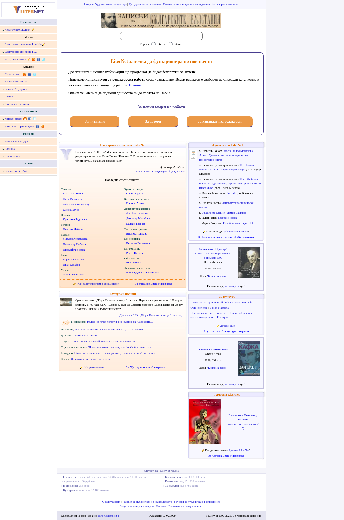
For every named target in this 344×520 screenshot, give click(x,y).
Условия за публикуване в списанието (197, 501)
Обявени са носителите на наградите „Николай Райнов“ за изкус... (115, 353)
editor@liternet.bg (108, 515)
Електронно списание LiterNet (23, 44)
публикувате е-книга (235, 231)
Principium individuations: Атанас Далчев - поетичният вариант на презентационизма (226, 155)
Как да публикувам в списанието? (98, 283)
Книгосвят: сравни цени (19, 126)
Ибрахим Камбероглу (76, 204)
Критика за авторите (17, 103)
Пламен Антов (135, 203)
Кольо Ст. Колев (73, 193)
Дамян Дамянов (236, 212)
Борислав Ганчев (73, 259)
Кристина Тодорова (75, 219)
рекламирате (231, 286)
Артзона (10, 148)
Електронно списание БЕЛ (21, 51)
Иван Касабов (71, 264)
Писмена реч (12, 155)
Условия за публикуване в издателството (147, 501)
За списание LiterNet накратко (153, 283)
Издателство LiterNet (17, 29)
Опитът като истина (86, 335)
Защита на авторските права (137, 506)
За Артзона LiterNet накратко (226, 455)
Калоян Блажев (135, 223)
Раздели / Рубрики (16, 89)
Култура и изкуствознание (145, 4)
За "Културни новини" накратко (145, 367)
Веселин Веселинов (138, 243)
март (18, 74)
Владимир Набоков (74, 244)
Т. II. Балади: (247, 165)
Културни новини (15, 59)
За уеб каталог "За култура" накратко (226, 331)
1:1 (251, 223)
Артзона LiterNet (227, 394)
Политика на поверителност (185, 506)
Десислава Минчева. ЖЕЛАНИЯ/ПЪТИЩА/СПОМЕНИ (108, 329)
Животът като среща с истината (90, 358)
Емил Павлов (71, 209)
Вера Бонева (133, 262)
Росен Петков (134, 252)
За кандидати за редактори (220, 121)
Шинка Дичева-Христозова (142, 272)
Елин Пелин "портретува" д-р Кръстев (160, 171)
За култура (227, 296)
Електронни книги (16, 81)
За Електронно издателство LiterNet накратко (226, 236)
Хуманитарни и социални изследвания (187, 4)
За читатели (95, 121)
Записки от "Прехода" (213, 249)
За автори (153, 121)
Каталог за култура (16, 141)
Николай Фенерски (74, 249)
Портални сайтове (201, 312)
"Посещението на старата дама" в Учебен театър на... (120, 347)
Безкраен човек (227, 217)
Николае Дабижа (73, 229)
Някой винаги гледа (235, 223)
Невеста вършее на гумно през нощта (222, 169)
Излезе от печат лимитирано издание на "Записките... (120, 321)
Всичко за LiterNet (16, 170)
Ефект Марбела (219, 307)
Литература (197, 302)
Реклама (161, 506)
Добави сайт (227, 325)
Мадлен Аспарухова (75, 238)
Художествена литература (111, 4)
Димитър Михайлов (138, 218)
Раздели (89, 4)
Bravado (231, 192)
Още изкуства (199, 307)
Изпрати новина (94, 367)
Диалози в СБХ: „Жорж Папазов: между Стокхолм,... (151, 315)
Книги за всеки (217, 275)
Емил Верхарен (72, 198)
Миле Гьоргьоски (73, 274)
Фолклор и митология (225, 4)
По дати (9, 74)
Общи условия (111, 501)
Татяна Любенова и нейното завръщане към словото (103, 341)
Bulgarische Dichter (214, 212)
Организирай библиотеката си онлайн (230, 302)
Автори (9, 96)
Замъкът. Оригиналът (213, 349)
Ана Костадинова (137, 212)
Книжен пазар (13, 118)
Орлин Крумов (135, 193)
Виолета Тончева (136, 233)
